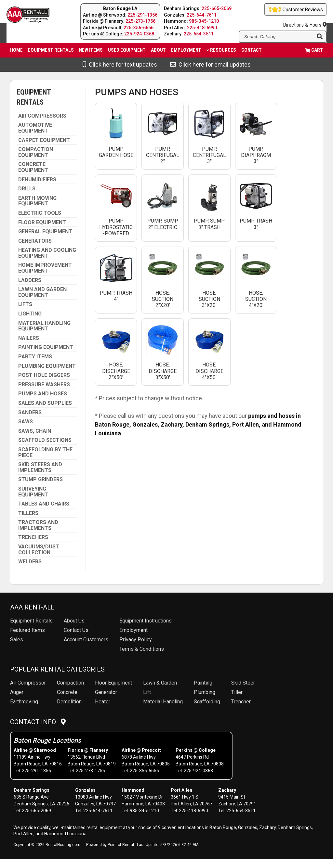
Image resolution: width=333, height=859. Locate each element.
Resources (221, 50)
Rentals (31, 621)
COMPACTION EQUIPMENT (35, 152)
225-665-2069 (217, 8)
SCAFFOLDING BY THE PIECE (45, 452)
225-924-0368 (139, 33)
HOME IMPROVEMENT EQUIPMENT (45, 268)
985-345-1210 (204, 21)
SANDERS (30, 413)
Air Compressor (28, 683)
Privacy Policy (135, 639)
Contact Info (38, 722)
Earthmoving (24, 702)
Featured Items (27, 630)
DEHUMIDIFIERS (37, 180)
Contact (251, 50)
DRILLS (26, 189)
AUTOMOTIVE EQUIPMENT (35, 128)
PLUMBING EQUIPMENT (47, 366)
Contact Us (76, 630)
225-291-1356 (142, 15)
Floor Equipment (113, 683)
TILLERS (28, 513)
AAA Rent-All (32, 607)
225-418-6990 (202, 27)
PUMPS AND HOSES (42, 394)
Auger (16, 692)
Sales (16, 639)
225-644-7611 (202, 15)
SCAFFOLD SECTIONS (45, 440)
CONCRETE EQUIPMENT (33, 167)
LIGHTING (30, 314)
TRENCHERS (33, 537)
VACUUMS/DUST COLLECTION (38, 549)
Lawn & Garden (160, 683)
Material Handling (163, 702)
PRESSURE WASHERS (44, 385)
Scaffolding (207, 702)
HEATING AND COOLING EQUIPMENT (47, 253)
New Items (91, 50)
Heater (102, 702)
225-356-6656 (138, 27)
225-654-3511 (199, 33)
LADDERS (29, 280)
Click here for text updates (120, 64)
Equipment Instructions (145, 621)
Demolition (69, 702)
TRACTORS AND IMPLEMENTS (38, 525)
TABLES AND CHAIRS (43, 504)
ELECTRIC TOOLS (39, 213)
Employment (186, 50)
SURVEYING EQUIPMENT (33, 491)
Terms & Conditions (141, 649)
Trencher (241, 702)
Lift (147, 692)
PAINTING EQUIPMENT (45, 347)
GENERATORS (35, 241)
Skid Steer (243, 683)
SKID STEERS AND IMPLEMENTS (40, 467)
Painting (203, 683)
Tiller (237, 692)
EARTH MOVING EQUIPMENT (37, 201)
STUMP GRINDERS (40, 479)
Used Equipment (127, 50)
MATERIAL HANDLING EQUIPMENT (44, 326)
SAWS (25, 422)
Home (16, 50)
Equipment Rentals (51, 50)
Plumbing (204, 692)
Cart (314, 50)
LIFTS (25, 304)
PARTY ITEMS (35, 357)
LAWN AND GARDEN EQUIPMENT (42, 292)
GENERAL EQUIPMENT (45, 232)
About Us (74, 621)
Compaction (70, 683)
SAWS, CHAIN (34, 431)
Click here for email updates (210, 64)
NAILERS (28, 338)
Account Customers (86, 639)
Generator (106, 692)
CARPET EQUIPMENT (44, 140)
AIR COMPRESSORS (42, 116)
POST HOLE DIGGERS (44, 375)
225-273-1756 (140, 21)
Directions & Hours (304, 22)
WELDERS (30, 562)
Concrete (67, 692)
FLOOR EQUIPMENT (42, 222)
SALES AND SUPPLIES (45, 403)
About (158, 50)
